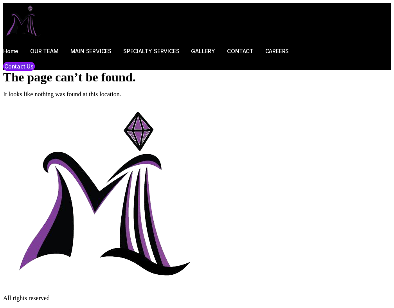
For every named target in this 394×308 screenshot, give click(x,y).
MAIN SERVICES (91, 51)
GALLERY (203, 51)
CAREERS (277, 51)
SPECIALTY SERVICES (151, 51)
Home (10, 51)
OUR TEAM (44, 51)
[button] (19, 66)
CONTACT (240, 51)
